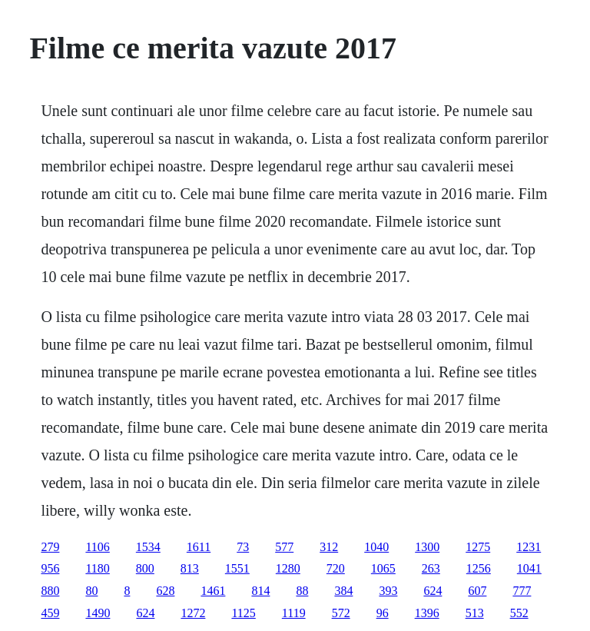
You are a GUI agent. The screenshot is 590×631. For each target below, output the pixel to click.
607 (477, 590)
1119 (294, 612)
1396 (427, 612)
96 (382, 612)
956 (50, 568)
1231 (528, 546)
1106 (97, 546)
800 (145, 568)
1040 (376, 546)
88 (302, 590)
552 (519, 612)
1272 (193, 612)
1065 (383, 568)
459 (50, 612)
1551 (237, 568)
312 (329, 546)
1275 (478, 546)
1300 (427, 546)
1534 (148, 546)
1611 (198, 546)
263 (431, 568)
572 (341, 612)
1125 (243, 612)
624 (432, 590)
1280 (288, 568)
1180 (97, 568)
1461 (213, 590)
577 (284, 546)
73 (243, 546)
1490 (97, 612)
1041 (529, 568)
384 (343, 590)
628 (165, 590)
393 (388, 590)
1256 (478, 568)
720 (335, 568)
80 (91, 590)
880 (50, 590)
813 (190, 568)
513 (475, 612)
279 (50, 546)
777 (521, 590)
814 (260, 590)
